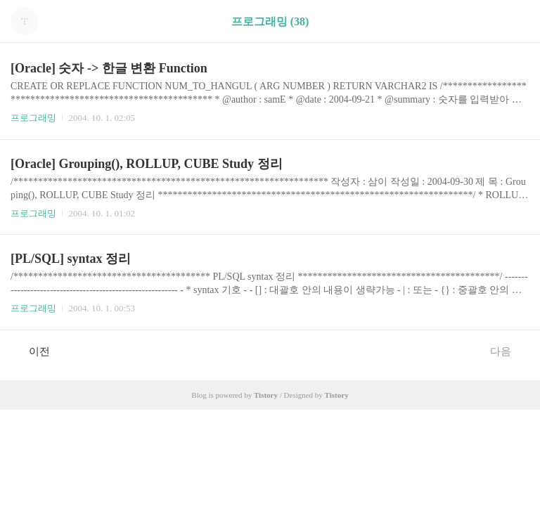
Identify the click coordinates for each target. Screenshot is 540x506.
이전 (32, 350)
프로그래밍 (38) (270, 21)
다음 (508, 350)
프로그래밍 (33, 117)
